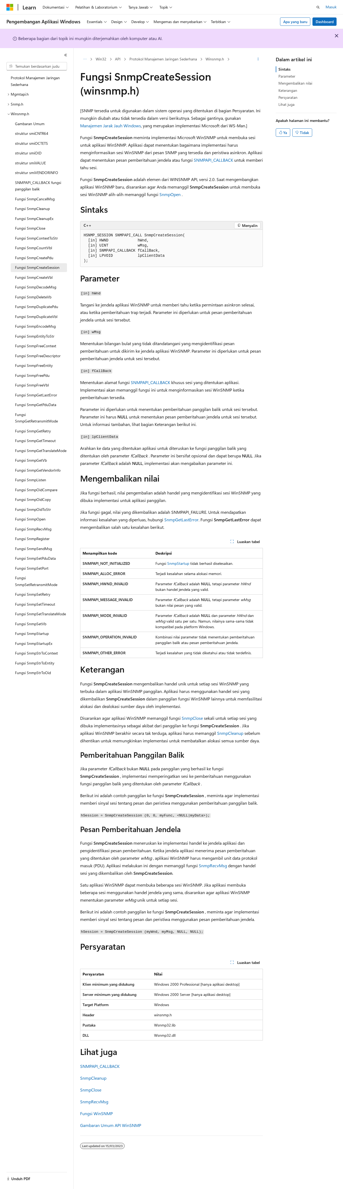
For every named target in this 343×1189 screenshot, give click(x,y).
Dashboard (325, 21)
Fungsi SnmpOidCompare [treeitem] (36, 489)
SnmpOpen (170, 194)
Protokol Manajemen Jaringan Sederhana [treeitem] (35, 81)
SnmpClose (192, 718)
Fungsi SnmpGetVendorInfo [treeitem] (38, 470)
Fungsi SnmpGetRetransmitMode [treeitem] (36, 418)
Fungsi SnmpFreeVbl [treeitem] (32, 385)
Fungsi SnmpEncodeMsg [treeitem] (35, 326)
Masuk (331, 6)
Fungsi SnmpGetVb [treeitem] (31, 460)
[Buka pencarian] (318, 7)
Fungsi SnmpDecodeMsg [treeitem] (35, 287)
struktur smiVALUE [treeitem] (30, 162)
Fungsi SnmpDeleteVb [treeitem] (33, 296)
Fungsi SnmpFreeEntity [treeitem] (34, 365)
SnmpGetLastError (181, 519)
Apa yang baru (295, 21)
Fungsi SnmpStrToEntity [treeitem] (34, 663)
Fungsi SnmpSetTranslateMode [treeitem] (40, 613)
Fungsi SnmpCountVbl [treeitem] (33, 247)
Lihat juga (286, 104)
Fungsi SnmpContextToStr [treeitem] (36, 238)
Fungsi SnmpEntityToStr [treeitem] (34, 336)
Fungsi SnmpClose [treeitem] (30, 228)
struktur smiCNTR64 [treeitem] (31, 133)
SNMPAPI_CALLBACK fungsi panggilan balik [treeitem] (38, 186)
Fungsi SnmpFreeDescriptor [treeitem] (38, 355)
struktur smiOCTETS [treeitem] (31, 143)
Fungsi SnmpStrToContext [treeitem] (36, 653)
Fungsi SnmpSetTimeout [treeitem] (35, 604)
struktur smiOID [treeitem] (28, 153)
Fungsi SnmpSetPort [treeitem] (32, 568)
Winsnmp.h (215, 59)
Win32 (101, 59)
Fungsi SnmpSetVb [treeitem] (30, 623)
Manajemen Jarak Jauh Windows (110, 125)
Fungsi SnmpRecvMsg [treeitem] (33, 529)
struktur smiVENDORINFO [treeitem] (36, 172)
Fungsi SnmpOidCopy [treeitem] (33, 499)
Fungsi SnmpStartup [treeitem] (32, 633)
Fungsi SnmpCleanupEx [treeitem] (34, 218)
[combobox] (36, 66)
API (118, 59)
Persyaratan (287, 97)
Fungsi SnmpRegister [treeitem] (32, 538)
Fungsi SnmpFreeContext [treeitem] (35, 345)
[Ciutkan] (65, 55)
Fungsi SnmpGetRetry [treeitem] (33, 430)
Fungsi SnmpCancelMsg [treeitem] (35, 198)
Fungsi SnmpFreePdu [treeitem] (32, 375)
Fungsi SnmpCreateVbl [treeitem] (34, 277)
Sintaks (284, 69)
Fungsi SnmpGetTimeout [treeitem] (35, 440)
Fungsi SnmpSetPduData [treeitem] (35, 558)
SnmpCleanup (230, 733)
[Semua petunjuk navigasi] (85, 59)
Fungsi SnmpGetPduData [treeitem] (35, 404)
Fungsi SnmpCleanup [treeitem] (32, 208)
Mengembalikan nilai (295, 83)
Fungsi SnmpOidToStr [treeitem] (33, 509)
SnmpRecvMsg (213, 865)
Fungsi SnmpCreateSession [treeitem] (37, 267)
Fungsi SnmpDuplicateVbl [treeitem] (36, 316)
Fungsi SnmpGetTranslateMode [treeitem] (40, 450)
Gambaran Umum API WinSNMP (110, 1125)
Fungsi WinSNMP (96, 1113)
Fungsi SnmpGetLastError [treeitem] (36, 394)
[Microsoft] (9, 7)
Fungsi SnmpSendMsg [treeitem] (33, 548)
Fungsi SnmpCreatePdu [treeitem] (34, 257)
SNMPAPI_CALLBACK (213, 160)
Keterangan (287, 90)
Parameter (286, 76)
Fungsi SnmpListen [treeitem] (30, 479)
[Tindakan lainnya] (258, 59)
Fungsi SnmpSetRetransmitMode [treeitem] (36, 581)
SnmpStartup (178, 563)
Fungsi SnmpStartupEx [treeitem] (33, 643)
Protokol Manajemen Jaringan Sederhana (163, 59)
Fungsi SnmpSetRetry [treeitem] (32, 594)
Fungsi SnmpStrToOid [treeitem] (33, 672)
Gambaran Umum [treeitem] (29, 123)
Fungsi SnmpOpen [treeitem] (30, 519)
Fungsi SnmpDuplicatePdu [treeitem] (36, 306)
